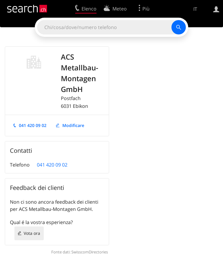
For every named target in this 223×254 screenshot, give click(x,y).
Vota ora (32, 233)
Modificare (73, 125)
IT (195, 9)
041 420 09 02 (32, 125)
